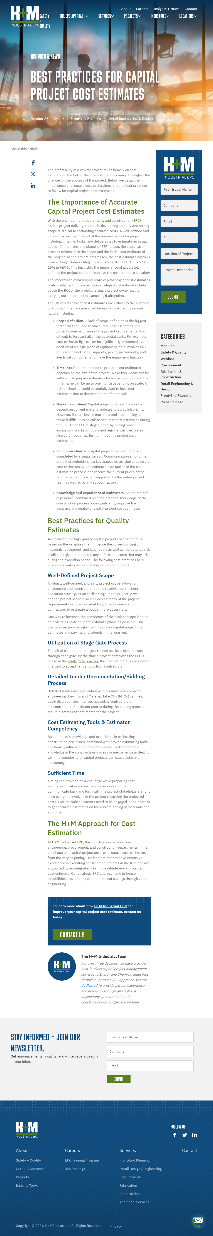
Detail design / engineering (140, 1169)
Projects (131, 15)
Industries (158, 15)
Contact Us (72, 934)
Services (104, 15)
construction (129, 1193)
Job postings (75, 1169)
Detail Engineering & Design (177, 386)
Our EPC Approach (72, 15)
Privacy (116, 1226)
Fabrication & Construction (171, 374)
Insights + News (166, 9)
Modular (167, 346)
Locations (186, 15)
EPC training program (82, 1160)
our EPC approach (30, 1169)
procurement (129, 1177)
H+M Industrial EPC (67, 842)
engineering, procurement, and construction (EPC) (101, 220)
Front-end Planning (176, 395)
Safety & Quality (173, 352)
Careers (142, 9)
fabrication (128, 1185)
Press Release (172, 402)
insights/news (27, 1185)
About (126, 9)
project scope (110, 583)
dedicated (89, 985)
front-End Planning (134, 1160)
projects (22, 1177)
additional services (134, 1202)
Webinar (167, 359)
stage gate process (83, 661)
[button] (74, 16)
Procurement (171, 365)
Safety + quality (44, 20)
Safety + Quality (28, 1160)
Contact (191, 9)
